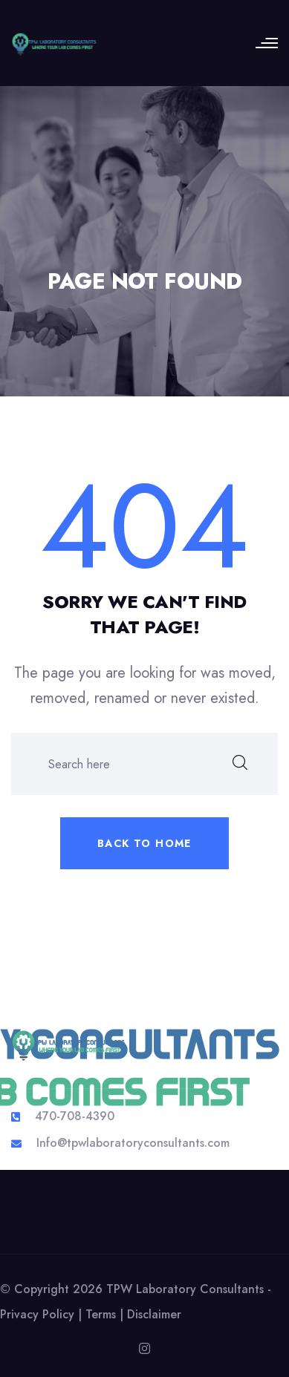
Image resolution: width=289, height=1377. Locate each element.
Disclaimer (154, 1314)
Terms (100, 1314)
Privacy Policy (37, 1314)
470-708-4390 (74, 1116)
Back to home (144, 843)
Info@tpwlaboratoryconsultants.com (133, 1142)
